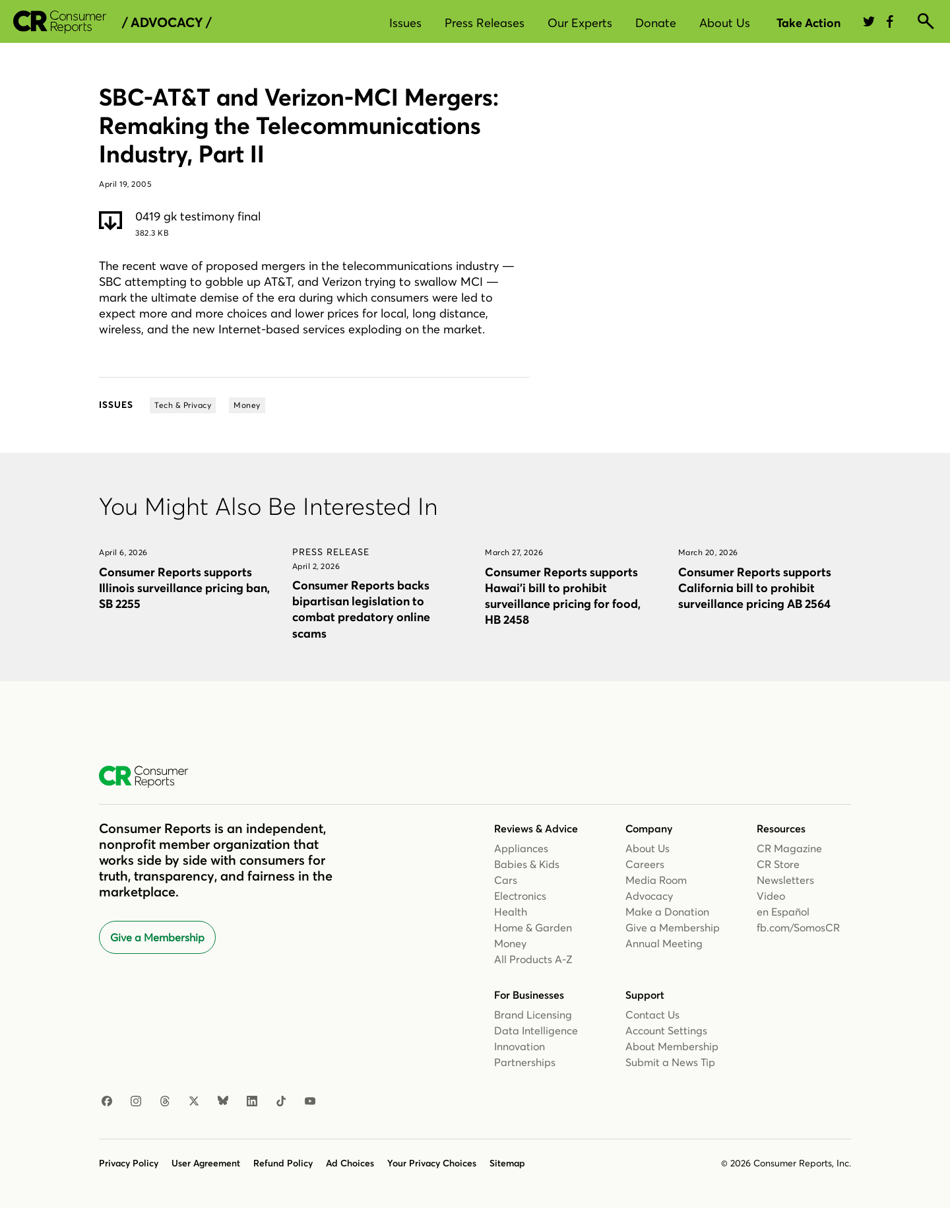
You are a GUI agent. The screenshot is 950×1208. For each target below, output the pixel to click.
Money (510, 943)
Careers (644, 864)
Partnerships (524, 1062)
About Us (724, 22)
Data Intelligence (536, 1030)
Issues (405, 22)
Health (510, 911)
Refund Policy (283, 1163)
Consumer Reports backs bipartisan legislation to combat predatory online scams (361, 609)
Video (771, 895)
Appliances (521, 848)
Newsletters (785, 880)
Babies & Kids (526, 864)
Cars (505, 880)
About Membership (671, 1046)
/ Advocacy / (166, 22)
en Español (783, 911)
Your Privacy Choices (431, 1163)
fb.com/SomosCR (798, 927)
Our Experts (580, 22)
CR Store (778, 864)
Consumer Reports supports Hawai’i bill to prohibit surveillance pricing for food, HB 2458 (563, 595)
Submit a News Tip (670, 1062)
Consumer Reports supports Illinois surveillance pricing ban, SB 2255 (184, 587)
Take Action (808, 22)
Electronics (520, 895)
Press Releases (484, 22)
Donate (655, 22)
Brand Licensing (533, 1014)
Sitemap (507, 1163)
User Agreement (206, 1163)
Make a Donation (667, 911)
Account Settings (666, 1030)
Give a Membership (157, 937)
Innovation (519, 1046)
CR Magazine (789, 848)
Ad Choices (350, 1163)
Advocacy (649, 895)
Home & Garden (533, 927)
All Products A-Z (533, 959)
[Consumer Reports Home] (150, 777)
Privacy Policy (128, 1163)
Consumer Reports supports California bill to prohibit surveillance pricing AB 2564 (754, 587)
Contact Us (652, 1014)
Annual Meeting (664, 943)
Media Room (656, 880)
